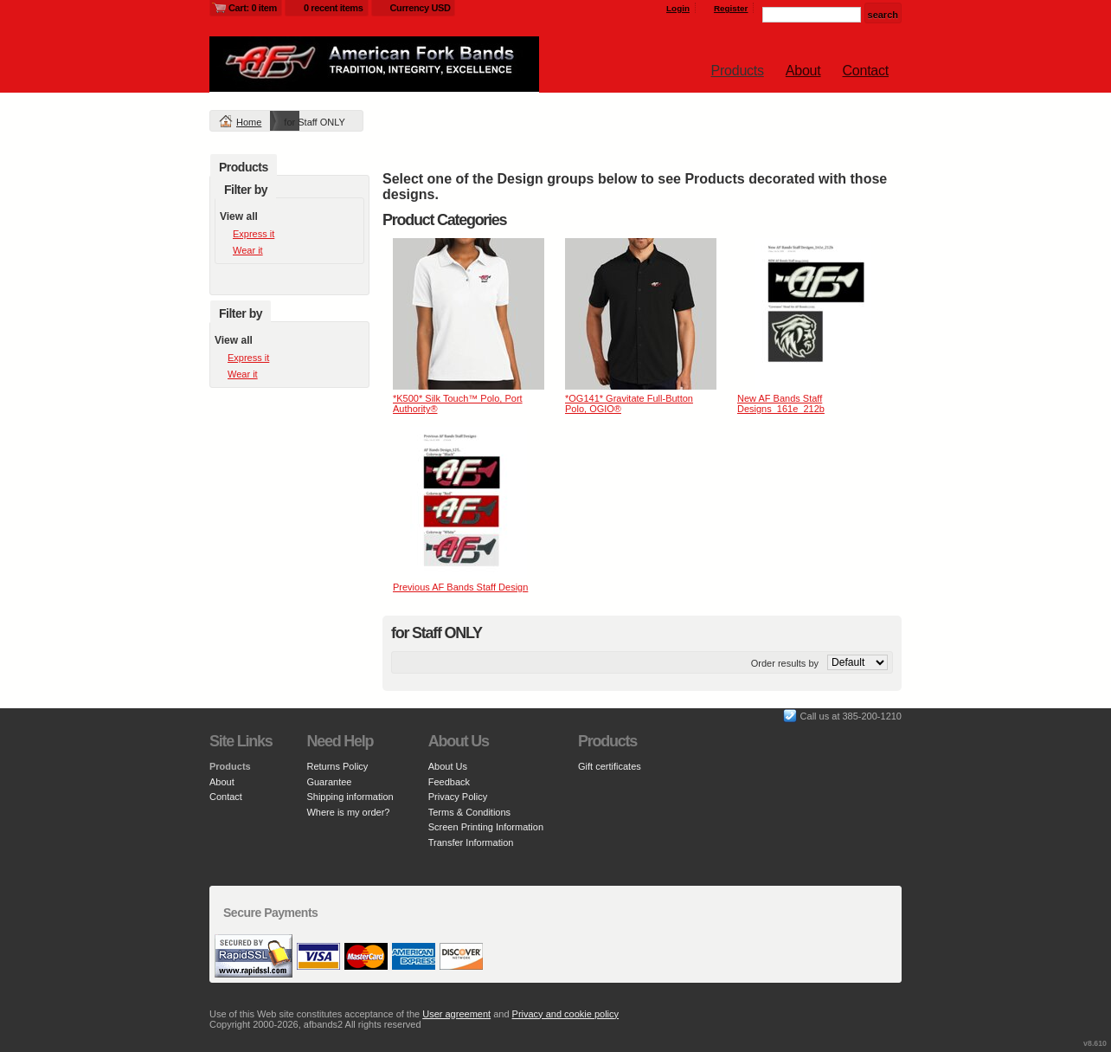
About (803, 70)
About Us (447, 766)
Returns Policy (337, 766)
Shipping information (349, 796)
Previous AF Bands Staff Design (460, 587)
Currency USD (420, 8)
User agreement (456, 1014)
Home (248, 122)
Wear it (248, 250)
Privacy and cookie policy (566, 1014)
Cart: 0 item (252, 8)
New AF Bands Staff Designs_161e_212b (781, 403)
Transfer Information (471, 842)
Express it (253, 234)
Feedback (449, 782)
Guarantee (328, 782)
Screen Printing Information (485, 827)
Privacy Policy (457, 796)
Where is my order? (347, 812)
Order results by (785, 663)
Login (678, 8)
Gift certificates (609, 766)
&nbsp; (468, 314)
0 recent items (333, 8)
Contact (866, 70)
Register (731, 8)
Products (737, 70)
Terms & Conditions (469, 812)
